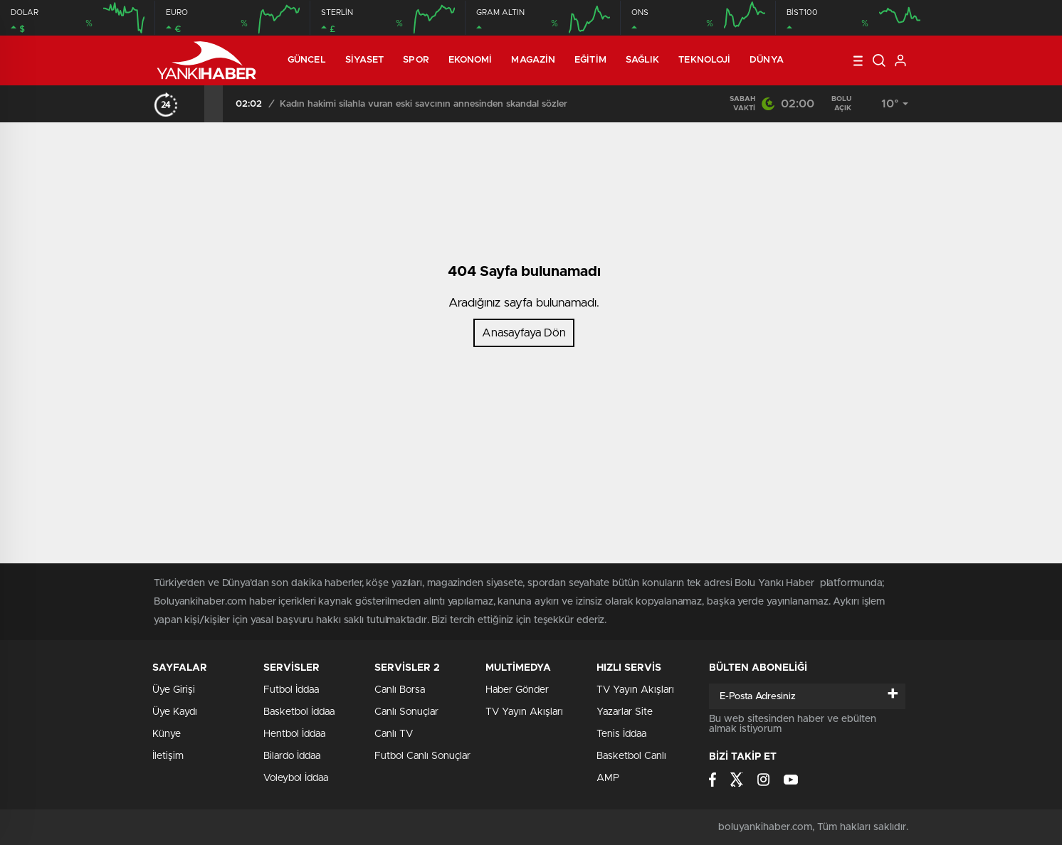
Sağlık (643, 60)
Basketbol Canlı (631, 756)
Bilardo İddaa (291, 756)
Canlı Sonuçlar (406, 712)
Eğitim (590, 60)
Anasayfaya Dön (524, 333)
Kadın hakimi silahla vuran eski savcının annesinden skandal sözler (423, 104)
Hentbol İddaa (294, 734)
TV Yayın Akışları (524, 712)
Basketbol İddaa (299, 712)
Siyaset (364, 60)
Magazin (533, 60)
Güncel (307, 60)
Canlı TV (393, 734)
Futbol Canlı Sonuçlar (422, 756)
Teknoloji (704, 60)
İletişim (168, 756)
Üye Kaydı (174, 712)
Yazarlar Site (624, 712)
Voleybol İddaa (295, 778)
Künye (166, 734)
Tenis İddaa (621, 734)
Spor (416, 60)
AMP (607, 778)
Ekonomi (470, 60)
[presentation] (195, 103)
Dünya (767, 60)
